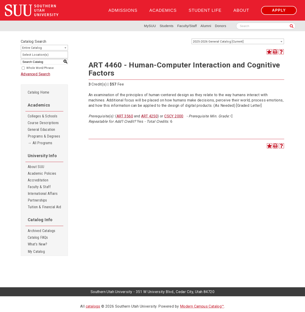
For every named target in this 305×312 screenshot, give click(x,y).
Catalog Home (38, 92)
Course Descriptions (43, 123)
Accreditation (38, 180)
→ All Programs (40, 143)
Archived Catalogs (41, 231)
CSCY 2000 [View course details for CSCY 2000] (173, 116)
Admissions (122, 10)
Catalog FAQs (38, 237)
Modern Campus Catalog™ (202, 306)
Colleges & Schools (42, 116)
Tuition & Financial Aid (44, 207)
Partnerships (37, 200)
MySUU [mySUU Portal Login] (150, 26)
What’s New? (37, 244)
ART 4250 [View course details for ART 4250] (149, 116)
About (241, 10)
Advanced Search (35, 74)
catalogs (93, 306)
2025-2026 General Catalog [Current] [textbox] (218, 41)
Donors (220, 26)
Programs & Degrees (44, 136)
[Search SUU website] (266, 26)
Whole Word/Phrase (40, 68)
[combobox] (238, 41)
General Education (41, 129)
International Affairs (43, 193)
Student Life (205, 10)
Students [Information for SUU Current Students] (167, 26)
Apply (279, 10)
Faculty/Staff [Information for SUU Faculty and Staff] (187, 26)
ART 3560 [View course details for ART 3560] (125, 116)
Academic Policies (42, 173)
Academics (163, 10)
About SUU (36, 167)
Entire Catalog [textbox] (32, 47)
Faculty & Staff (39, 187)
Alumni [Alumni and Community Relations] (206, 26)
